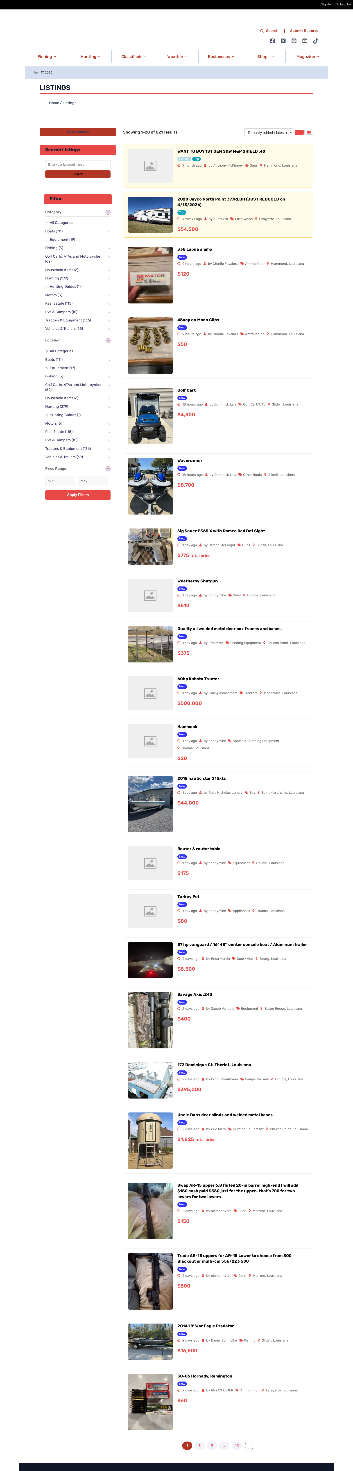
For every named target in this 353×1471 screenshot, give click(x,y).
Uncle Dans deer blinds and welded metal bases (225, 1115)
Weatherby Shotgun (197, 581)
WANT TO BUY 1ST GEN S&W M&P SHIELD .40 (221, 151)
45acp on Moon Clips (198, 320)
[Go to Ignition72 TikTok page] (315, 41)
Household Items (61, 270)
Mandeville (272, 693)
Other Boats (252, 475)
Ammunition (255, 264)
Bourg (264, 959)
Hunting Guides (65, 287)
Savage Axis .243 (194, 995)
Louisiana (289, 165)
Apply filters (78, 495)
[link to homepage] (72, 36)
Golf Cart (186, 390)
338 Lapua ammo (194, 249)
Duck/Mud (245, 959)
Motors (53, 295)
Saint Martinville (274, 793)
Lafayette (266, 219)
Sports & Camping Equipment (256, 741)
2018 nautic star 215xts (201, 779)
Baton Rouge (275, 1009)
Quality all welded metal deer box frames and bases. (229, 629)
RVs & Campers (61, 312)
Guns (254, 165)
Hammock (187, 727)
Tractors (251, 693)
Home (54, 103)
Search (77, 174)
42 (237, 1445)
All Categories (61, 223)
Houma (252, 595)
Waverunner (189, 461)
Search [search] (269, 31)
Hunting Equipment (245, 643)
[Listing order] (268, 132)
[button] (46, 56)
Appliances (241, 911)
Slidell (276, 404)
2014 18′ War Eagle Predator (205, 1326)
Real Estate (58, 303)
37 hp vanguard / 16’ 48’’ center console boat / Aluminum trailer (242, 945)
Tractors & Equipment (68, 320)
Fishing (250, 1340)
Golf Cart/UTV (254, 404)
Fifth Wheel (244, 219)
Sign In (326, 4)
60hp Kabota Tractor (198, 679)
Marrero (259, 1211)
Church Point (277, 643)
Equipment (241, 863)
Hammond (272, 165)
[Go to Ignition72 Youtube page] (305, 41)
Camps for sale (257, 1079)
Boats (54, 231)
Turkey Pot (188, 897)
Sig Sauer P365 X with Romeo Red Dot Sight (221, 531)
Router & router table (198, 849)
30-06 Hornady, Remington (204, 1376)
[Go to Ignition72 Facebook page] (272, 41)
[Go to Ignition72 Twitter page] (283, 41)
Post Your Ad (78, 132)
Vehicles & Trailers (64, 329)
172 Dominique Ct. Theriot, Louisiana (214, 1065)
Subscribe (343, 4)
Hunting (56, 278)
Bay (252, 793)
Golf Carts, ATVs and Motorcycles (73, 259)
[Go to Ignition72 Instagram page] (294, 41)
